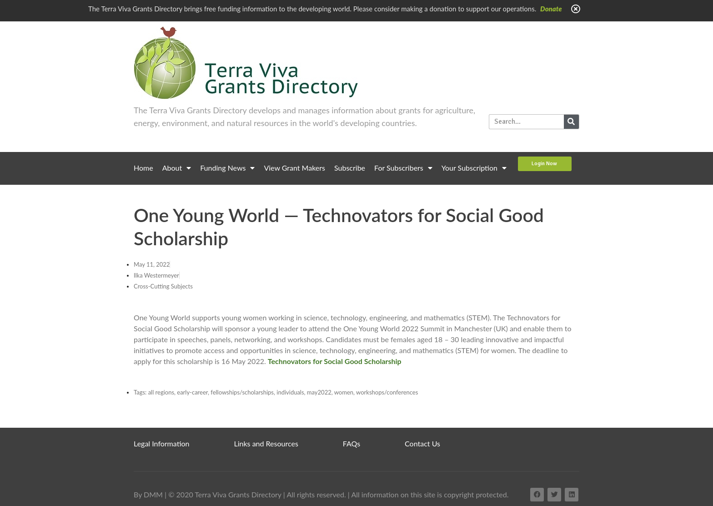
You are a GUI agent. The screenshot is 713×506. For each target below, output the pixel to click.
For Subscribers (403, 168)
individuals (290, 392)
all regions (161, 392)
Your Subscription (474, 168)
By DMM (148, 494)
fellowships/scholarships (242, 392)
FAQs (351, 443)
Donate (551, 9)
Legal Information (162, 443)
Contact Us (422, 443)
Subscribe (349, 167)
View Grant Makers (294, 167)
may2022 (319, 392)
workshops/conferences (387, 392)
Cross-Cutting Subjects (163, 286)
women (343, 392)
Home (143, 167)
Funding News (227, 168)
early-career (192, 392)
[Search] (571, 122)
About (176, 168)
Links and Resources (266, 443)
